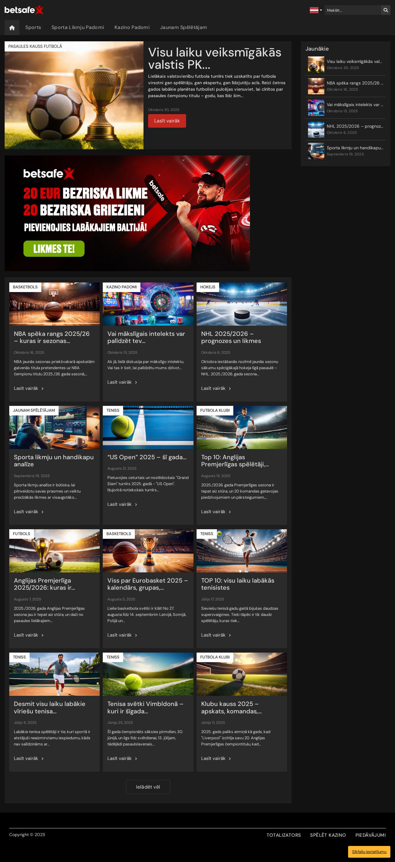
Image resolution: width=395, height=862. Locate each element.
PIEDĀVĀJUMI (371, 835)
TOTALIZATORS (284, 835)
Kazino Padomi (132, 27)
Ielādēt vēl (148, 787)
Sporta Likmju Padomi (78, 27)
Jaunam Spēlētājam (183, 27)
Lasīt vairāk (167, 121)
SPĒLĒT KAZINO (328, 835)
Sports (33, 27)
